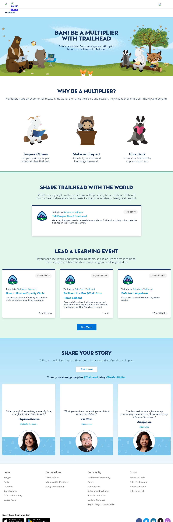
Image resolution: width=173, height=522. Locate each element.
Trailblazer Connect (26, 289)
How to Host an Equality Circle (25, 293)
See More (86, 327)
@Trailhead (91, 377)
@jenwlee (144, 427)
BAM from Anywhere (134, 293)
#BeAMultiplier (115, 377)
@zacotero (86, 424)
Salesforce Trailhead (74, 212)
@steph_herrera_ (29, 424)
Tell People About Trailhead (69, 216)
